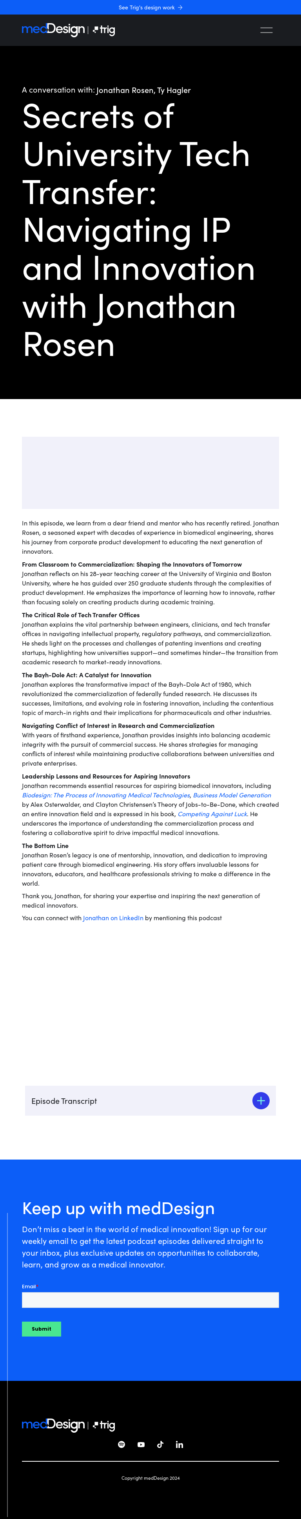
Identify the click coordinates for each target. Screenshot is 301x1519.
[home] (53, 30)
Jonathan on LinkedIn (113, 918)
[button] (266, 30)
